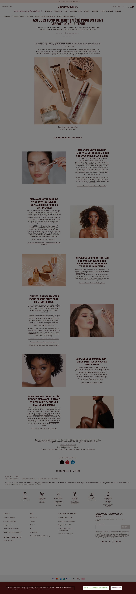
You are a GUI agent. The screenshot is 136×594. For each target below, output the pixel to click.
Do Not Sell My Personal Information (96, 588)
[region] (68, 588)
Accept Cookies (116, 588)
